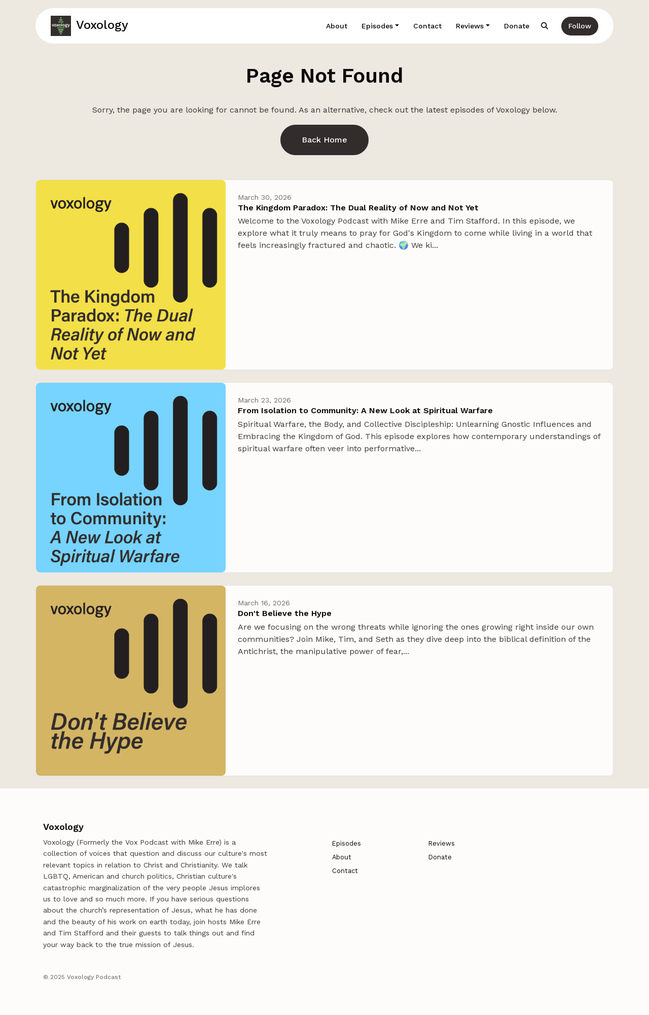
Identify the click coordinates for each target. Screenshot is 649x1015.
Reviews (470, 26)
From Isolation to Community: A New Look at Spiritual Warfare (365, 410)
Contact (427, 26)
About (336, 26)
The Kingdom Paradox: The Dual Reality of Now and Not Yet (358, 207)
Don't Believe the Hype (285, 613)
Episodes (377, 26)
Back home (324, 139)
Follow (579, 26)
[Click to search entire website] (545, 26)
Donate (516, 26)
